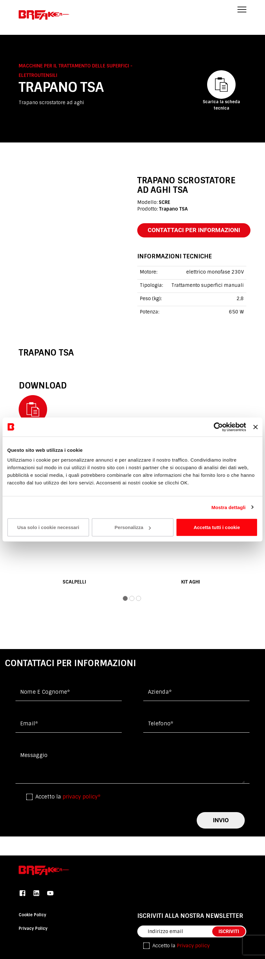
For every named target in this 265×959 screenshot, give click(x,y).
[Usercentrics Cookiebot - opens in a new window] (218, 427)
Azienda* (160, 692)
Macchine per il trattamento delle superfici (74, 66)
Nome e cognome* (45, 692)
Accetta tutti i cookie (217, 527)
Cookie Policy (32, 915)
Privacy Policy (33, 928)
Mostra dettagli (228, 507)
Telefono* (161, 723)
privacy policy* (82, 796)
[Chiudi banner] (255, 427)
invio (221, 820)
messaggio (34, 755)
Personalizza (132, 527)
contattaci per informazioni (194, 230)
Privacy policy (193, 946)
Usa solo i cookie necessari (48, 527)
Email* (29, 723)
